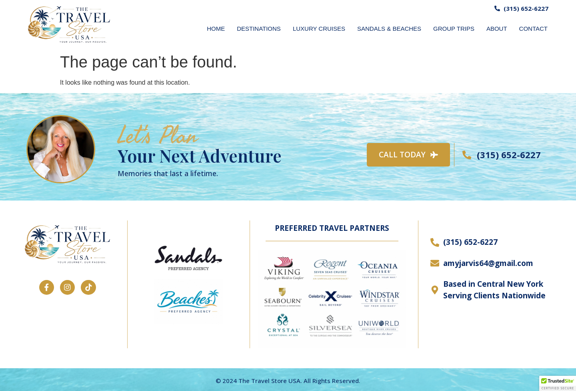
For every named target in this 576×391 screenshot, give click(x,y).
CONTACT (533, 28)
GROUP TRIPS (453, 28)
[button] (557, 383)
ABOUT (496, 28)
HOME (216, 28)
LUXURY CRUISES (319, 28)
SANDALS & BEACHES (389, 28)
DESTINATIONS (259, 28)
